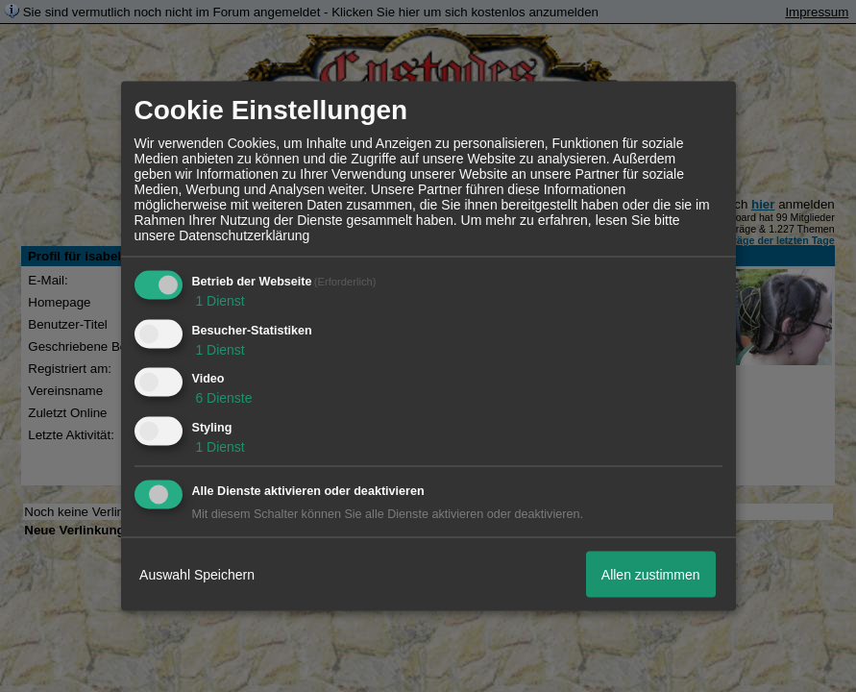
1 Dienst (218, 300)
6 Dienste (222, 398)
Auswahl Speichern (197, 573)
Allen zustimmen (650, 573)
